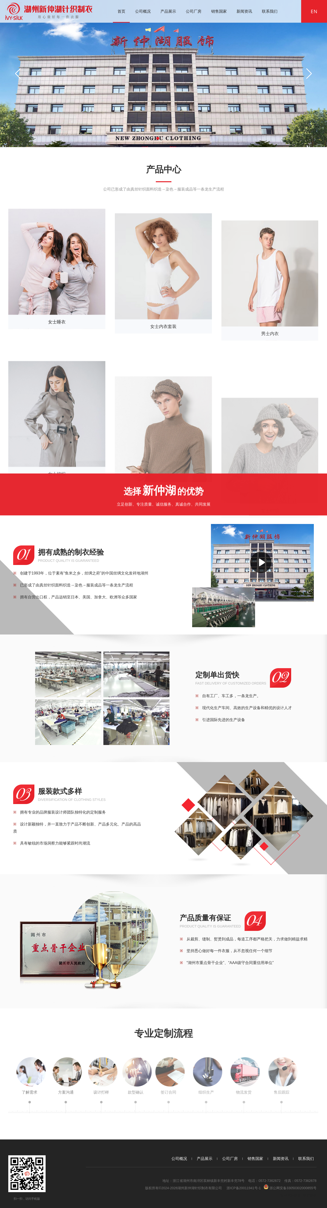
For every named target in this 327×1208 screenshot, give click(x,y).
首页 (121, 11)
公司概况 (143, 11)
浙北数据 (310, 1195)
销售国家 (219, 11)
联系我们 (269, 11)
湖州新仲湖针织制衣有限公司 (200, 1188)
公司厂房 (193, 11)
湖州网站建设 (290, 1195)
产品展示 (168, 11)
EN (314, 11)
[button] (157, 138)
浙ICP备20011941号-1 (244, 1188)
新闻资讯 (244, 11)
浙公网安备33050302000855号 (290, 1187)
